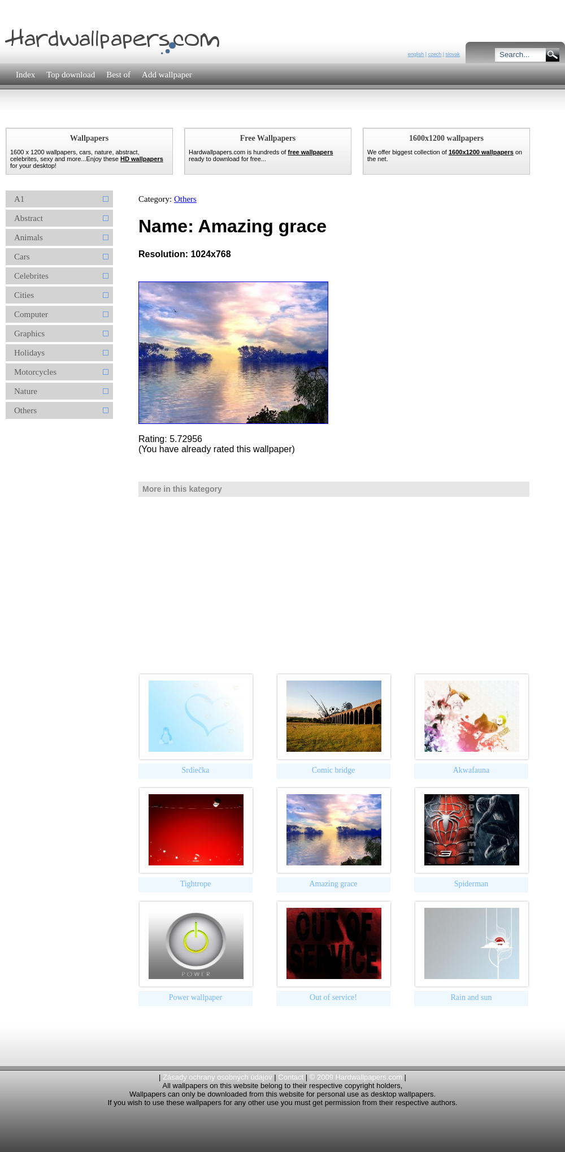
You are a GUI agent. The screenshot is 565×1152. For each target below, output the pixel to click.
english (416, 54)
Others (185, 198)
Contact (290, 1077)
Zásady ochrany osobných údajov (217, 1077)
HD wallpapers (141, 158)
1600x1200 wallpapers (481, 152)
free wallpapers (310, 152)
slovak (452, 54)
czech (435, 54)
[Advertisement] (208, 115)
